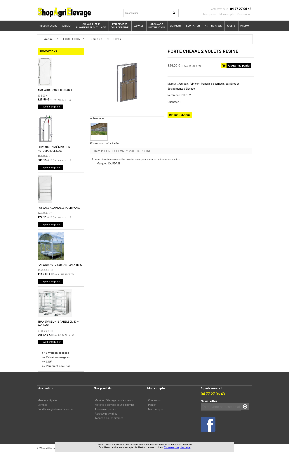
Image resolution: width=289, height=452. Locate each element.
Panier (152, 404)
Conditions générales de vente (55, 409)
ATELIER (66, 25)
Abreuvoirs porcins (105, 409)
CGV (49, 361)
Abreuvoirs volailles (106, 413)
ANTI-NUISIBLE (213, 25)
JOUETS (231, 25)
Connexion (154, 400)
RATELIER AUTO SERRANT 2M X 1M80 (60, 264)
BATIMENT (175, 25)
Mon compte (155, 409)
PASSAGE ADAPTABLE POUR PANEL (59, 207)
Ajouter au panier (51, 106)
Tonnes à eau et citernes (109, 418)
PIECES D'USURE (48, 25)
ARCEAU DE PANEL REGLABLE (55, 90)
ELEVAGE (138, 25)
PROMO (244, 25)
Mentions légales (47, 400)
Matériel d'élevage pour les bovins (114, 404)
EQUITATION (193, 25)
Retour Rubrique (180, 115)
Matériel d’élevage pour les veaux (114, 400)
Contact (42, 404)
